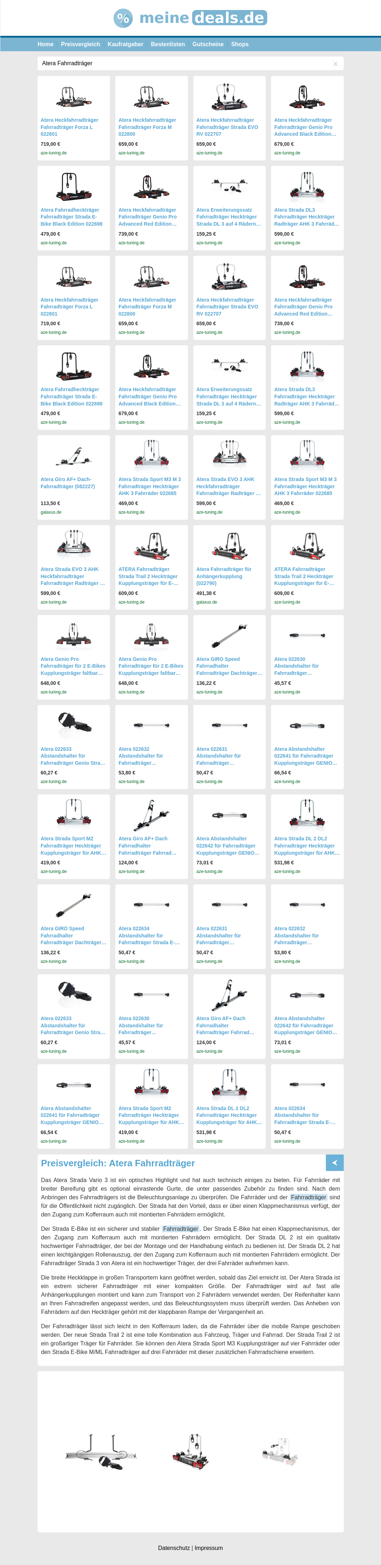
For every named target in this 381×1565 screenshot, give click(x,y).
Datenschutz (174, 1548)
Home (45, 44)
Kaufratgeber (126, 44)
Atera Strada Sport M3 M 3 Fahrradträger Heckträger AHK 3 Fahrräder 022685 (150, 486)
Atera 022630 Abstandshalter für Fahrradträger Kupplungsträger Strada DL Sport (307, 673)
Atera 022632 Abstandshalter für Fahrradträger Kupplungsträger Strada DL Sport (151, 763)
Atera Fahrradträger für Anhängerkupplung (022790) (224, 576)
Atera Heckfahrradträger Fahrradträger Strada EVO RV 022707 (228, 127)
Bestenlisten (168, 44)
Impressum (208, 1548)
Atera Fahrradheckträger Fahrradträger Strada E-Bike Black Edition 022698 (72, 217)
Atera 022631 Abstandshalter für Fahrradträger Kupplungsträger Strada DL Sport (229, 763)
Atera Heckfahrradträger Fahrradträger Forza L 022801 (69, 127)
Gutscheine (208, 44)
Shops (240, 44)
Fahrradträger (308, 1197)
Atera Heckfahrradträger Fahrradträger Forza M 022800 (147, 127)
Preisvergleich (80, 44)
